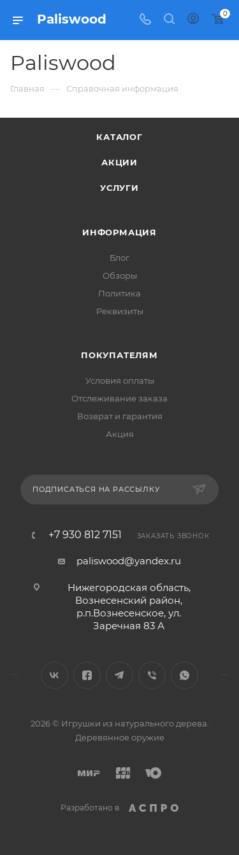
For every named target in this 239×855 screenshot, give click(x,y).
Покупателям (119, 355)
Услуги (119, 188)
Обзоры (120, 275)
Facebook (87, 675)
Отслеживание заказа (119, 398)
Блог (119, 258)
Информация (119, 232)
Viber (152, 675)
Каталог (119, 137)
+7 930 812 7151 (85, 535)
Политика (119, 293)
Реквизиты (119, 311)
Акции (119, 162)
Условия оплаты (119, 380)
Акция (120, 434)
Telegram (119, 675)
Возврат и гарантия (120, 416)
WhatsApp (184, 675)
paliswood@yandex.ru (128, 561)
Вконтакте (54, 675)
